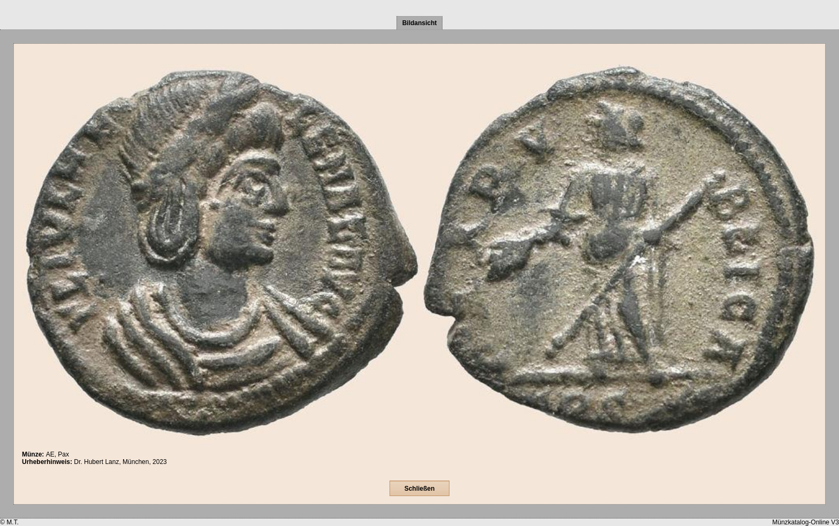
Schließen (420, 488)
